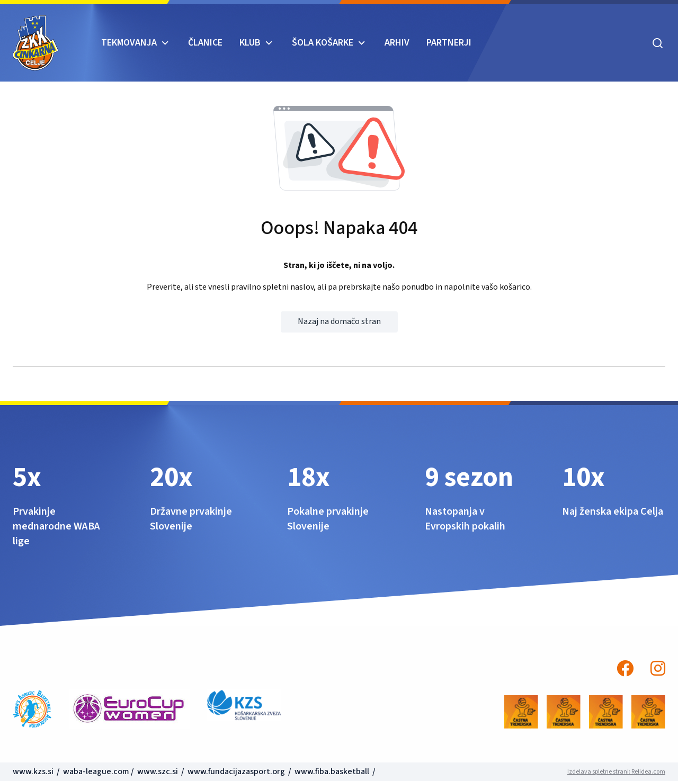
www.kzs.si (34, 771)
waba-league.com (96, 771)
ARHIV (397, 42)
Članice (205, 42)
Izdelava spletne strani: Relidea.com (616, 771)
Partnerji (448, 42)
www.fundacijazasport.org (236, 771)
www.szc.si (158, 771)
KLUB (250, 42)
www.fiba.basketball (332, 771)
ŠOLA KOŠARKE (322, 42)
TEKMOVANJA (129, 42)
